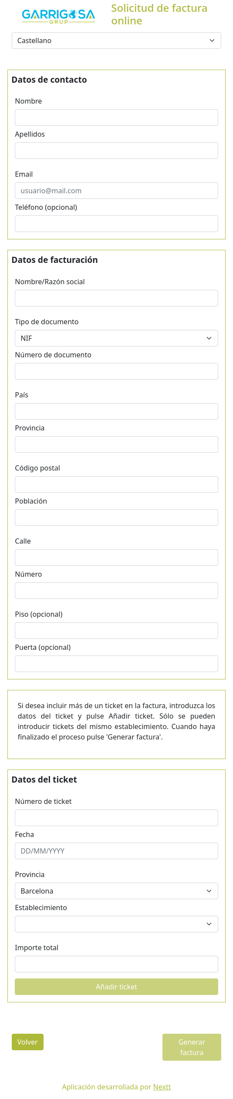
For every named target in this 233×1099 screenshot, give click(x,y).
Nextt (162, 1087)
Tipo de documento (46, 321)
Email (24, 174)
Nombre (28, 101)
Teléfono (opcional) (46, 207)
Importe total (36, 947)
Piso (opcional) (38, 614)
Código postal (37, 468)
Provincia (29, 428)
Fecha (24, 834)
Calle (22, 541)
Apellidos (30, 134)
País (21, 395)
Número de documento (53, 355)
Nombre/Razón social (49, 281)
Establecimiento (41, 907)
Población (31, 501)
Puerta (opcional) (43, 647)
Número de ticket (43, 801)
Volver (27, 1042)
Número (28, 574)
